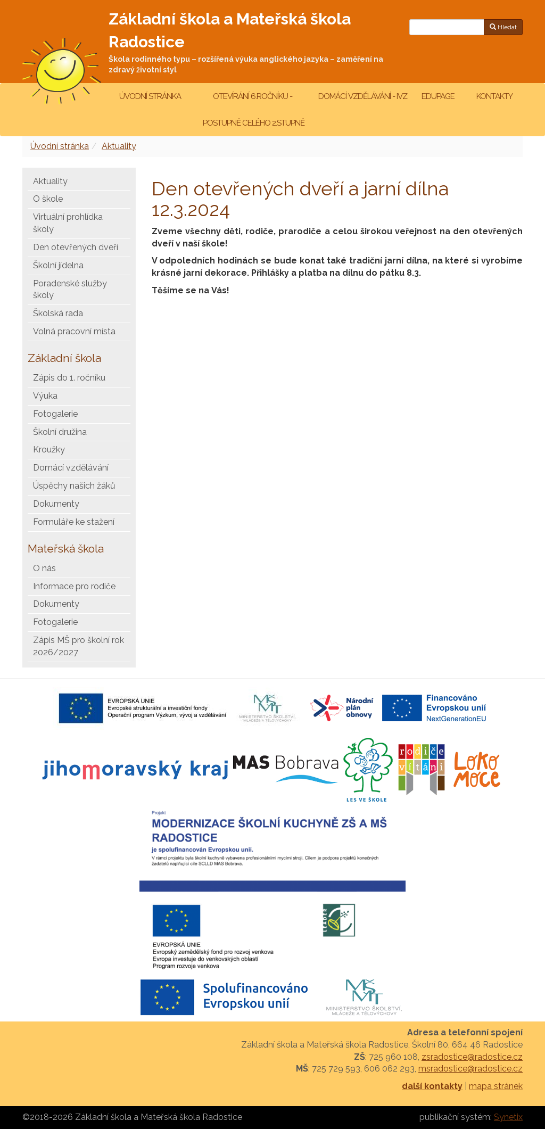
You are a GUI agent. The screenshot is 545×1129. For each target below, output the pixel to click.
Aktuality (119, 146)
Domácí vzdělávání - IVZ (362, 96)
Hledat (503, 27)
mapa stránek (496, 1086)
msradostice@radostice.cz (470, 1069)
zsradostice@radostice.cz (472, 1057)
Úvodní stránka (150, 96)
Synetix (508, 1117)
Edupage (439, 96)
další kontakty (432, 1086)
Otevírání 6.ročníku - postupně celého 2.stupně (252, 110)
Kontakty (494, 96)
